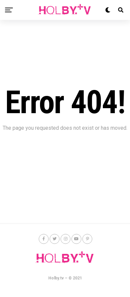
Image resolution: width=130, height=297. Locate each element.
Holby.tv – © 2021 (65, 278)
